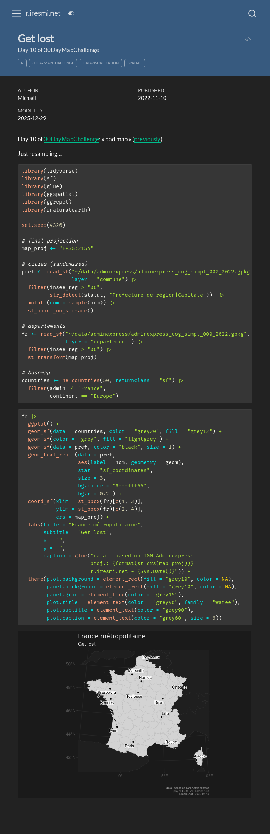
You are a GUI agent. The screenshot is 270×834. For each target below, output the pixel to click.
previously (147, 139)
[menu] (16, 13)
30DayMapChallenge (53, 63)
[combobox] (253, 13)
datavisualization (101, 63)
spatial (134, 63)
